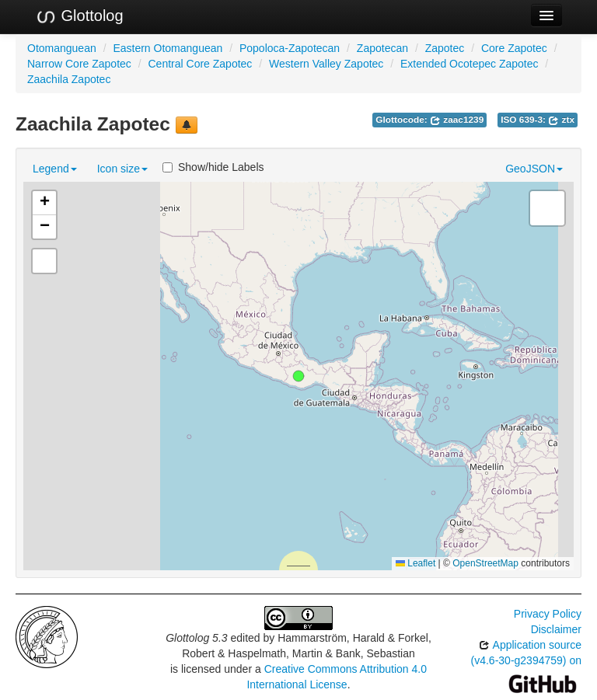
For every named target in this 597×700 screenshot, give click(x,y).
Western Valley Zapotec (326, 63)
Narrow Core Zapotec (79, 63)
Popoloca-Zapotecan (289, 48)
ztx (561, 119)
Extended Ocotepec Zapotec (469, 63)
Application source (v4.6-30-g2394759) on (526, 664)
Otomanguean (61, 48)
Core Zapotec (514, 48)
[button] (298, 376)
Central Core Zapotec (200, 63)
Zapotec (445, 48)
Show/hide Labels (213, 167)
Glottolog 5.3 (196, 638)
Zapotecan (382, 48)
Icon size (122, 168)
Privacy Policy (547, 614)
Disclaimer (556, 629)
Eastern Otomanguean (167, 48)
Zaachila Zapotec (68, 79)
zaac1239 (457, 119)
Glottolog (79, 16)
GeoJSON (534, 168)
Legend (55, 168)
